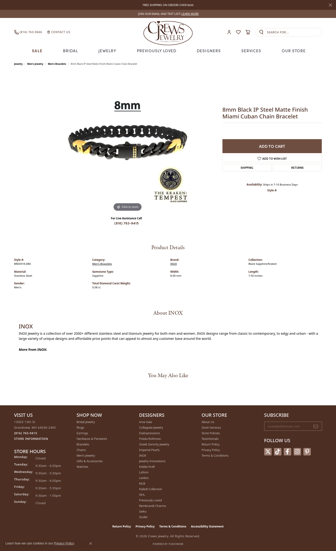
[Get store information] (31, 438)
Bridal (72, 50)
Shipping (247, 167)
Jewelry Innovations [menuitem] (152, 460)
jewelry (18, 63)
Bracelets (83, 444)
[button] (229, 32)
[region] (127, 142)
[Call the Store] (25, 432)
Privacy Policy (211, 449)
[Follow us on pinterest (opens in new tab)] (307, 451)
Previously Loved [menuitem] (150, 500)
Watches (82, 466)
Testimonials (210, 438)
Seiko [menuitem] (142, 511)
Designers (208, 50)
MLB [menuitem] (142, 483)
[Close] (330, 5)
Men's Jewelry (35, 63)
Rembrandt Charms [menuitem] (152, 505)
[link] (168, 14)
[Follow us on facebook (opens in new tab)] (287, 451)
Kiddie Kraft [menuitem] (147, 466)
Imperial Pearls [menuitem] (149, 449)
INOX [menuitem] (142, 455)
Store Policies (211, 432)
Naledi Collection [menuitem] (150, 488)
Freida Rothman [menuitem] (150, 438)
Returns (297, 167)
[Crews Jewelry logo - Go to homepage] (167, 32)
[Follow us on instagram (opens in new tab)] (297, 451)
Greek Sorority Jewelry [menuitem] (154, 444)
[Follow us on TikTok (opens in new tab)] (277, 451)
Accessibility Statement (207, 526)
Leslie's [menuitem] (144, 477)
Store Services (211, 427)
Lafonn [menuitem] (144, 472)
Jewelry (109, 50)
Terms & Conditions (215, 455)
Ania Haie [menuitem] (145, 421)
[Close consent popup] (90, 543)
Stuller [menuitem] (143, 516)
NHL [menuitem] (142, 494)
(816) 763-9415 (126, 222)
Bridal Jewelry (86, 421)
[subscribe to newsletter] (316, 425)
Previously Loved (157, 50)
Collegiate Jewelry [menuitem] (151, 427)
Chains (81, 449)
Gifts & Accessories (90, 460)
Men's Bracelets (57, 63)
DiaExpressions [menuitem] (149, 432)
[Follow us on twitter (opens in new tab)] (268, 451)
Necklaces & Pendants (92, 438)
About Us (208, 421)
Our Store (292, 50)
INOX (173, 263)
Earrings (82, 432)
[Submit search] (261, 32)
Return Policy (211, 444)
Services (250, 50)
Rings (80, 427)
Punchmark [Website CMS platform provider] (176, 543)
